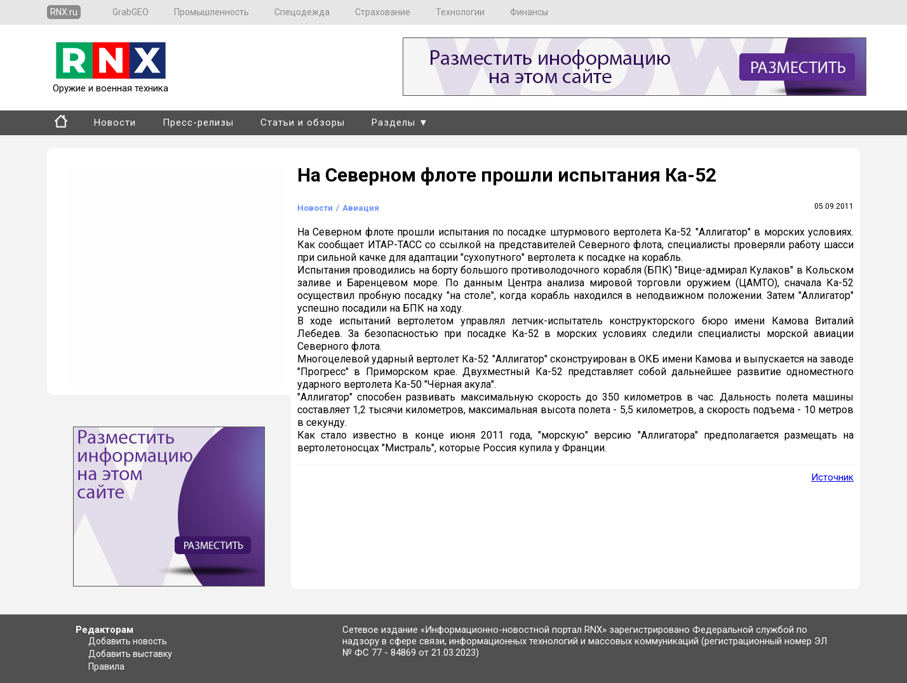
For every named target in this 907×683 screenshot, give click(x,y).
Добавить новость (127, 641)
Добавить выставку (130, 654)
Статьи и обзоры (302, 122)
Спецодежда (302, 12)
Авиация (360, 208)
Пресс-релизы (198, 122)
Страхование (382, 12)
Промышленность (211, 12)
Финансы (529, 12)
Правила (106, 666)
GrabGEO (130, 12)
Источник (832, 477)
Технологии (460, 12)
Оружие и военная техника (110, 82)
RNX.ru (63, 12)
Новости (115, 122)
